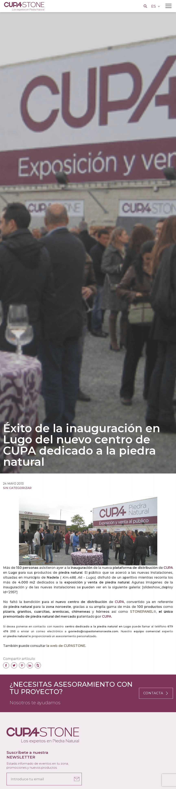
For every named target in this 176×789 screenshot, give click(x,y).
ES (154, 6)
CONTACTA (156, 693)
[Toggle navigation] (168, 6)
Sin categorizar (17, 488)
